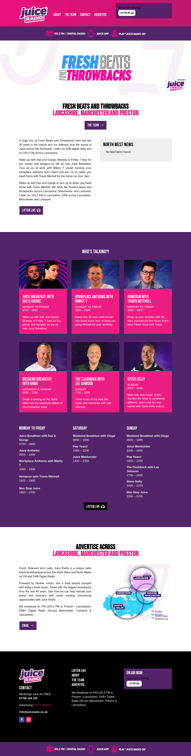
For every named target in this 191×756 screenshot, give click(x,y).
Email (25, 625)
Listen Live (125, 13)
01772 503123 (43, 705)
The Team (70, 14)
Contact (85, 14)
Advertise (100, 14)
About (57, 14)
